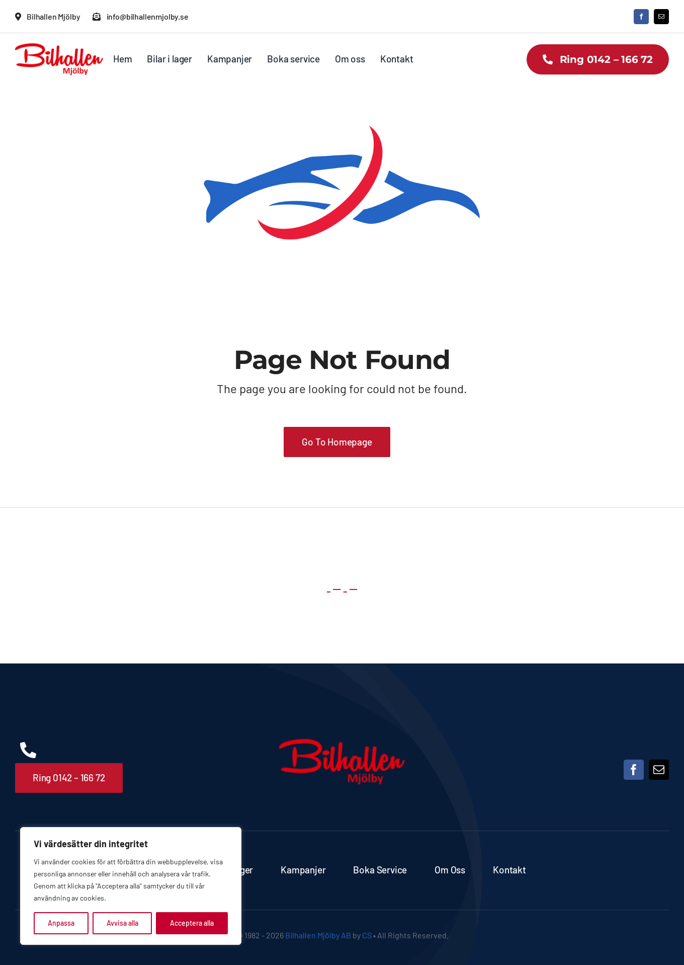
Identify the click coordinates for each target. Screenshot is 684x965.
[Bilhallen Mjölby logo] (59, 47)
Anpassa (61, 923)
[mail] (661, 16)
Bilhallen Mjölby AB (318, 935)
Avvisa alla (122, 923)
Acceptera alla (192, 923)
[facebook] (641, 16)
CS (367, 935)
